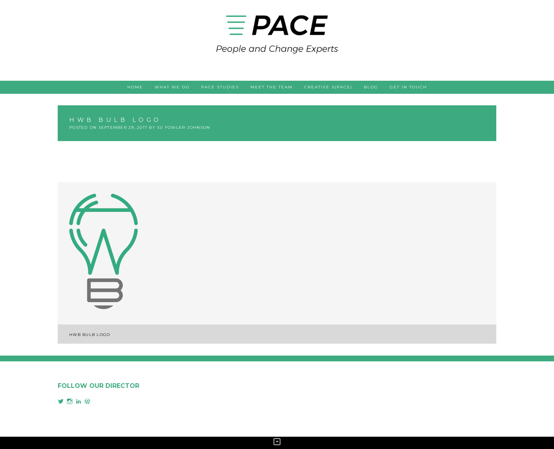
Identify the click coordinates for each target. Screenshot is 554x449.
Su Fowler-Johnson (183, 127)
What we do (172, 87)
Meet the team (271, 87)
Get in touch (408, 87)
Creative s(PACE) (328, 87)
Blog (371, 87)
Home (135, 87)
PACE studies (220, 87)
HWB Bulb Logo (89, 334)
